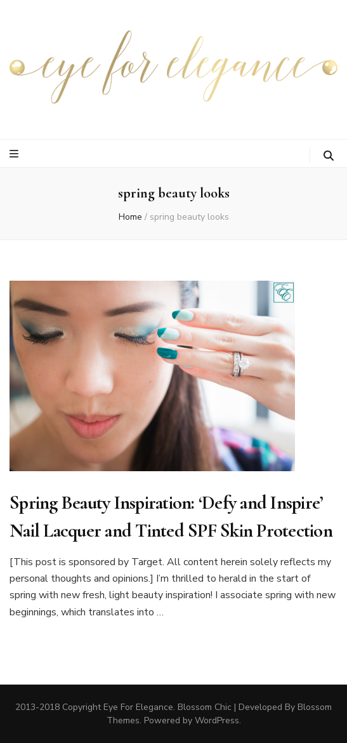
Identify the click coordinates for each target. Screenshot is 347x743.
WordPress (217, 720)
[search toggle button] (329, 156)
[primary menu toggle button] (16, 154)
